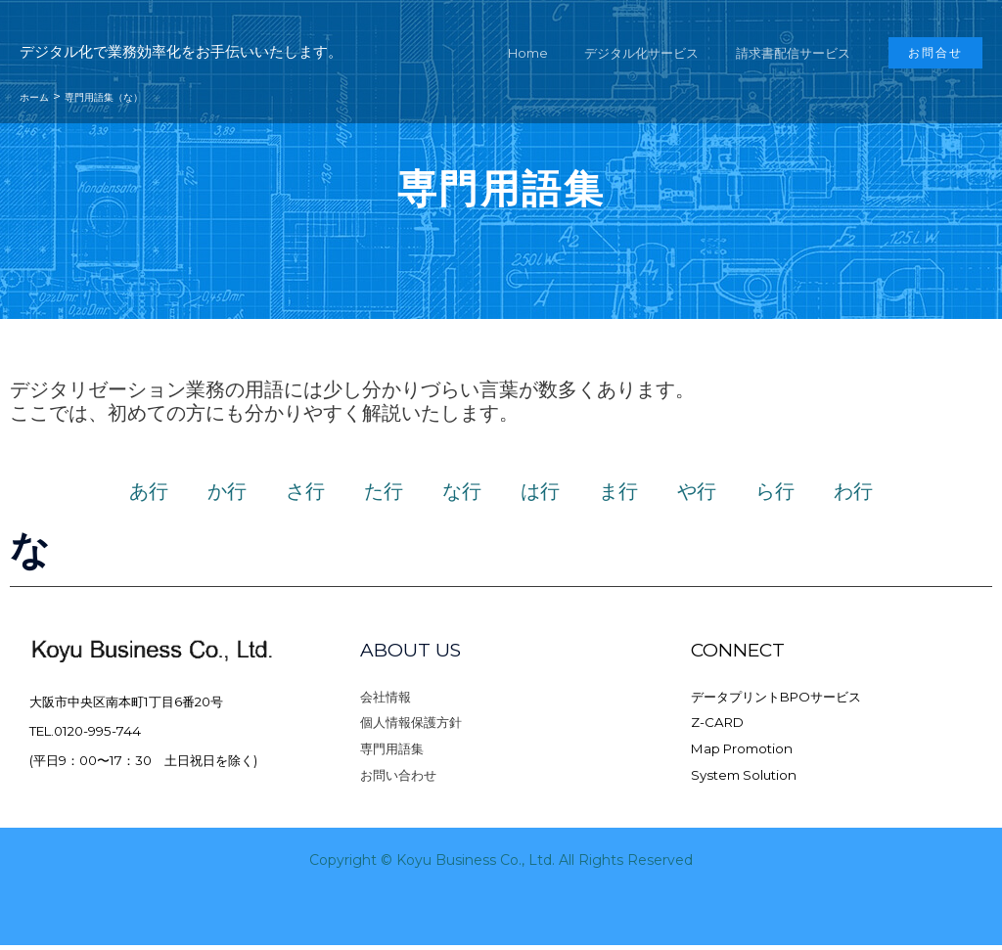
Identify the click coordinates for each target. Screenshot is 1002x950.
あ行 (148, 491)
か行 (246, 491)
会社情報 (385, 697)
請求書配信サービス (799, 53)
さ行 (325, 491)
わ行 (853, 491)
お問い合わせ (398, 780)
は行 (560, 491)
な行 (481, 491)
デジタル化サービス (658, 53)
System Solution (744, 780)
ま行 (638, 491)
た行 (403, 491)
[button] (935, 52)
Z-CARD (717, 725)
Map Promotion (742, 752)
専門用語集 (392, 752)
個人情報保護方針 (411, 725)
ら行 (794, 491)
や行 (716, 491)
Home (554, 53)
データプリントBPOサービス (776, 697)
